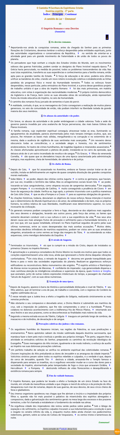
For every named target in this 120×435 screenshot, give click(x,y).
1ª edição (63, 428)
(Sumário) (60, 31)
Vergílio (107, 271)
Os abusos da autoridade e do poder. (61, 116)
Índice (46, 14)
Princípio (57, 14)
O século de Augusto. (61, 240)
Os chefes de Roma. (61, 164)
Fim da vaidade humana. (61, 375)
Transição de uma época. (61, 281)
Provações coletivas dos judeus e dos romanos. (61, 324)
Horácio (96, 271)
